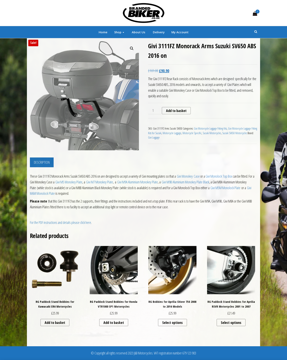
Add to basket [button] (55, 322)
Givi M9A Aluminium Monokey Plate (137, 182)
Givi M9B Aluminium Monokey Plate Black (185, 182)
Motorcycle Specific (192, 133)
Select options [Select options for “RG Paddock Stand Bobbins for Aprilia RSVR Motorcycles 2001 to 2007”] (231, 322)
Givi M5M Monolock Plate (225, 187)
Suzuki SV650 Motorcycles (234, 133)
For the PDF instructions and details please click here (60, 222)
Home (103, 32)
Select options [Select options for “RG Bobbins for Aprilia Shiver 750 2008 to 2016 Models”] (172, 322)
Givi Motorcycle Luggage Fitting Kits (210, 128)
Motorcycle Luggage (172, 133)
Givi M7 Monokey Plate (99, 182)
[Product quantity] (154, 110)
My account (180, 32)
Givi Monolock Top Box (218, 176)
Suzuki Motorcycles (212, 133)
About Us (138, 32)
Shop (119, 32)
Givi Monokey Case (188, 176)
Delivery (158, 32)
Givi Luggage (154, 137)
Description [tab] (42, 162)
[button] (131, 48)
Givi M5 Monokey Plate (68, 182)
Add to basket (176, 110)
